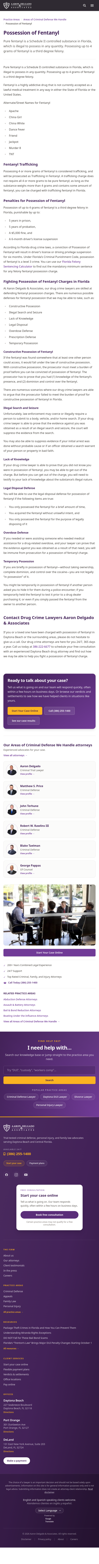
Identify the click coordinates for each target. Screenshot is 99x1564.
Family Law (9, 1301)
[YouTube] (26, 1175)
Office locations (12, 1379)
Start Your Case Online (25, 710)
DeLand (8, 1440)
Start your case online (15, 1364)
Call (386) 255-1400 (59, 710)
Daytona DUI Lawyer (55, 1096)
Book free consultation (49, 1214)
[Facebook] (6, 1175)
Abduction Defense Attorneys (20, 999)
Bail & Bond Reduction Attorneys (22, 1010)
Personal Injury (12, 1306)
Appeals (7, 1296)
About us (8, 1255)
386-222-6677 (42, 647)
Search (50, 1080)
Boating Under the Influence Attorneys (25, 1015)
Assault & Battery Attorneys (19, 1004)
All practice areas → (13, 1312)
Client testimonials (13, 1265)
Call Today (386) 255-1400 (22, 982)
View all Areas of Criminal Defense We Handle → (31, 1021)
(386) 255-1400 (17, 1153)
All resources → (11, 1348)
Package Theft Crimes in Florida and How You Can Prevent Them (39, 1327)
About (61, 1539)
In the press (10, 1270)
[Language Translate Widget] (49, 1510)
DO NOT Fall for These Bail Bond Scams (25, 1337)
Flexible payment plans (16, 1369)
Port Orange (11, 1420)
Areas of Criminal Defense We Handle (44, 19)
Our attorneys (11, 1260)
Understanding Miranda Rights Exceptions (27, 1332)
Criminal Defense (13, 1291)
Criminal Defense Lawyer (21, 1096)
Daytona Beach (13, 1400)
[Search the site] (84, 5)
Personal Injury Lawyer (49, 1105)
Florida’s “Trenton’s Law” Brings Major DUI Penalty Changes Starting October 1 (47, 1342)
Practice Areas (11, 19)
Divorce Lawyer (83, 1096)
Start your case (14, 1163)
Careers (7, 1275)
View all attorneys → (15, 755)
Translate (49, 1520)
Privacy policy (44, 1539)
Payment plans (36, 1163)
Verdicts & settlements (16, 1374)
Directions (8, 1412)
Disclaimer (26, 1539)
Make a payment (17, 1460)
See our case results (23, 720)
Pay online (9, 1384)
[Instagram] (16, 1175)
